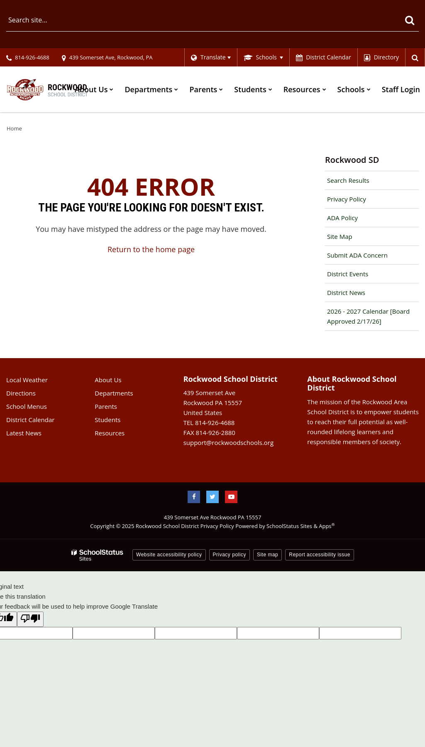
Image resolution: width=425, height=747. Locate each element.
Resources (110, 433)
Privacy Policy (346, 199)
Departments (114, 393)
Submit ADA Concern (357, 255)
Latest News (24, 433)
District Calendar (30, 419)
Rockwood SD (352, 159)
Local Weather (27, 380)
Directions (21, 393)
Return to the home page (151, 249)
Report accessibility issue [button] (319, 555)
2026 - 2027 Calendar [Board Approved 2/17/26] (368, 316)
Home (14, 128)
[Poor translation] (30, 619)
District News (346, 292)
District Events (347, 274)
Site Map (339, 236)
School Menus (26, 406)
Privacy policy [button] (229, 555)
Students (107, 419)
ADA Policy (342, 218)
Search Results (348, 180)
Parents (106, 406)
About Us (108, 380)
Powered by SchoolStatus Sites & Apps (285, 526)
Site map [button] (267, 555)
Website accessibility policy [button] (169, 555)
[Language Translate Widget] (210, 57)
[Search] (409, 20)
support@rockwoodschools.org (228, 442)
